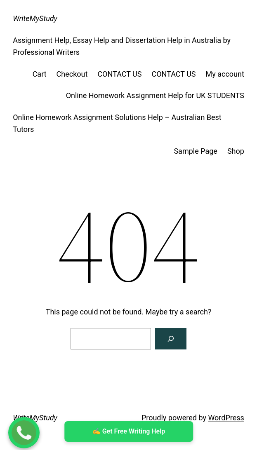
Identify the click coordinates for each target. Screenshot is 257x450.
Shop (235, 151)
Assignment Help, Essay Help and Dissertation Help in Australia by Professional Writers (122, 46)
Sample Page (195, 151)
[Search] (170, 338)
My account (225, 74)
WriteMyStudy (35, 18)
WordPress (226, 417)
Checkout (72, 74)
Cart (40, 74)
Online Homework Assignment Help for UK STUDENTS (155, 95)
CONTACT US (119, 74)
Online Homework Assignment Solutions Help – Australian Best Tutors (117, 123)
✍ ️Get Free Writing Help (128, 431)
